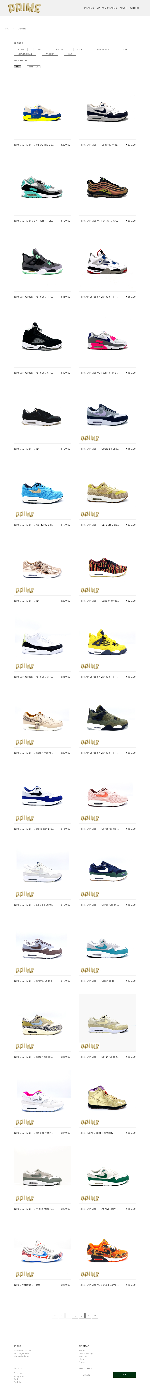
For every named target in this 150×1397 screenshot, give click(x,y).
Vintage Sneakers (107, 8)
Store (17, 1346)
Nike (125, 49)
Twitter (17, 1379)
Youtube (17, 1381)
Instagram (19, 1376)
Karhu (80, 49)
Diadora (59, 49)
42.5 (17, 67)
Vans (70, 54)
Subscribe (85, 1369)
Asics (40, 49)
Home (6, 29)
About (123, 8)
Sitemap (84, 1346)
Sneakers (89, 8)
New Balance (103, 49)
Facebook (18, 1373)
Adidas (21, 49)
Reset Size (33, 67)
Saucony (50, 54)
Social (18, 1369)
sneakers (22, 29)
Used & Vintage (86, 1353)
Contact (134, 8)
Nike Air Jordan (25, 54)
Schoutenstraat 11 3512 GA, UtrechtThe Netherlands (22, 1353)
